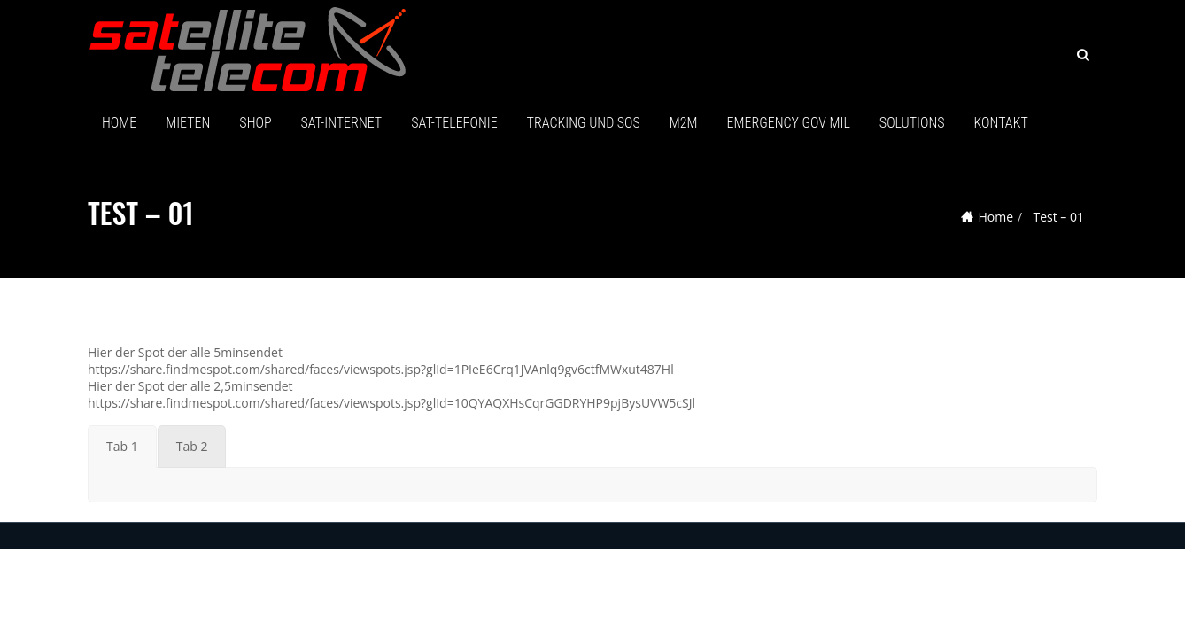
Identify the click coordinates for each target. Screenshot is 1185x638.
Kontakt (1001, 122)
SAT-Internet (342, 122)
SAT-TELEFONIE (454, 122)
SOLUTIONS (912, 122)
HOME (119, 122)
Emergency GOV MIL (788, 122)
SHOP (255, 122)
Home (995, 216)
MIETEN (188, 122)
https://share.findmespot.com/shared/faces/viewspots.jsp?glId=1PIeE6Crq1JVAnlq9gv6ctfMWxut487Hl (381, 369)
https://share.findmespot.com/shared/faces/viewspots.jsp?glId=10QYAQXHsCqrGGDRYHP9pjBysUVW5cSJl (391, 402)
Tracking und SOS (583, 122)
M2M (684, 122)
